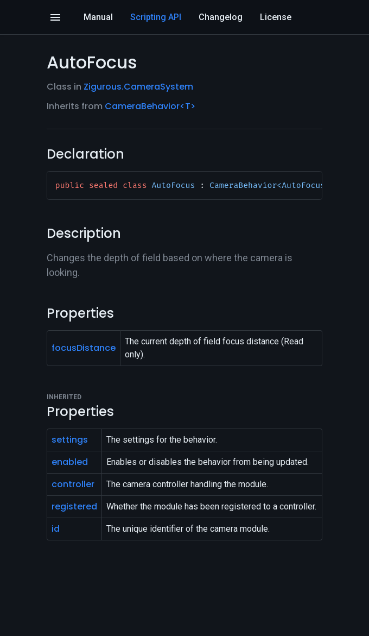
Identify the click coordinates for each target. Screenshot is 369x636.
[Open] (55, 17)
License (275, 17)
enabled (70, 462)
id (56, 528)
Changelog (221, 17)
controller (73, 484)
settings (70, 439)
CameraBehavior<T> (150, 106)
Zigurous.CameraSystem (138, 86)
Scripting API (155, 17)
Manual (98, 17)
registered (74, 506)
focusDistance (84, 348)
